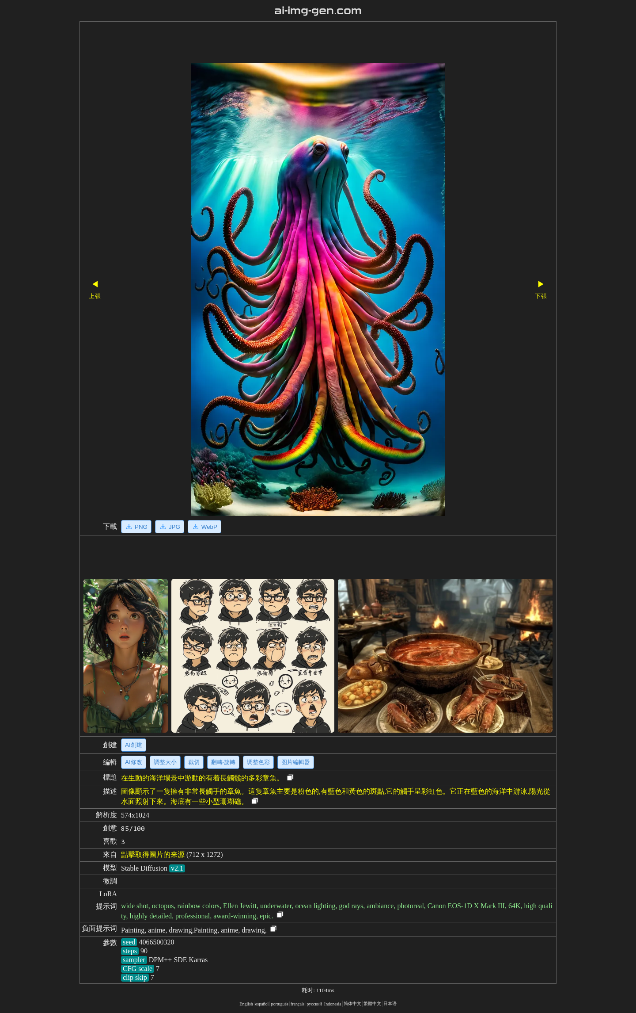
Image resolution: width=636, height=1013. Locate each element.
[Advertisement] (302, 43)
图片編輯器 (295, 762)
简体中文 (352, 1003)
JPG (169, 527)
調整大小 (165, 762)
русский (314, 1004)
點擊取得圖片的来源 (153, 854)
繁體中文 (372, 1003)
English (246, 1004)
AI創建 (133, 745)
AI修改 (133, 762)
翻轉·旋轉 (223, 762)
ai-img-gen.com (318, 10)
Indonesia (332, 1004)
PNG (136, 527)
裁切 (194, 762)
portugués (279, 1004)
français (298, 1004)
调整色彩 (258, 762)
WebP (204, 527)
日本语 (390, 1003)
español (262, 1004)
